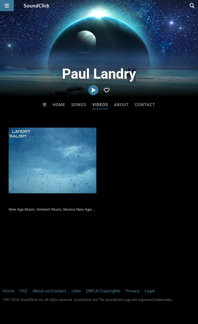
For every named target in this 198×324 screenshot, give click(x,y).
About (121, 104)
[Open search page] (192, 5)
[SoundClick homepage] (37, 6)
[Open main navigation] (7, 5)
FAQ (23, 290)
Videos (100, 104)
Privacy (132, 290)
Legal (150, 290)
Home (58, 104)
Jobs (76, 290)
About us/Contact (49, 290)
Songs (78, 104)
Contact (145, 104)
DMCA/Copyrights (103, 290)
